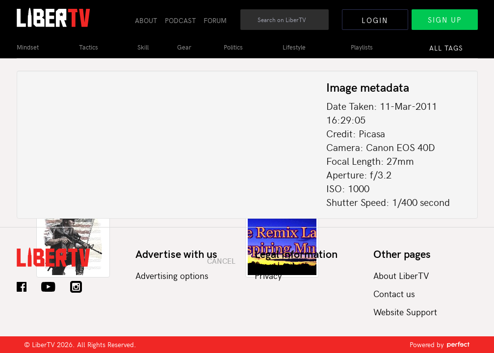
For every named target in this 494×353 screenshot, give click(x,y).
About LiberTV (401, 275)
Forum (215, 20)
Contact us (394, 293)
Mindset (28, 47)
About (146, 20)
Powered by (440, 344)
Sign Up (445, 20)
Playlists (362, 47)
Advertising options (171, 275)
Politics (233, 47)
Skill (143, 47)
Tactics (88, 47)
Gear (184, 47)
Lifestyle (294, 47)
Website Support (405, 311)
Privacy (268, 275)
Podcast (180, 20)
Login (375, 20)
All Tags (446, 47)
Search (322, 25)
